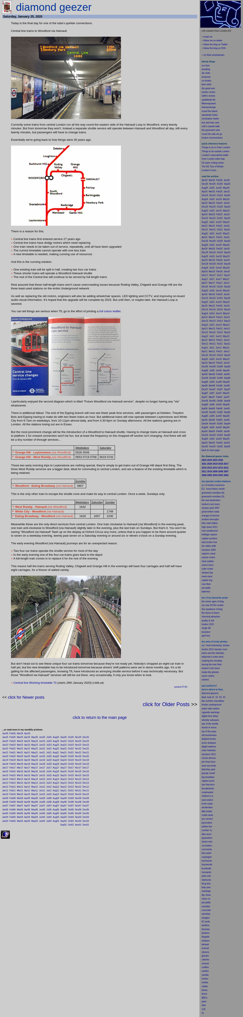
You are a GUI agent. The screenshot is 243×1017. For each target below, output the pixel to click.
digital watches (209, 746)
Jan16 (5, 771)
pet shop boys (208, 762)
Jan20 (5, 756)
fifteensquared (209, 103)
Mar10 (20, 794)
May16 (34, 771)
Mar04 (20, 817)
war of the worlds (210, 724)
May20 (34, 756)
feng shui (206, 883)
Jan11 (5, 790)
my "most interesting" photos (216, 645)
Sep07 (63, 805)
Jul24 (49, 741)
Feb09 (12, 798)
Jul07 (49, 805)
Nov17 (78, 767)
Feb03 (12, 821)
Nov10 (78, 794)
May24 (34, 741)
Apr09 (27, 798)
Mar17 (20, 767)
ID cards (206, 921)
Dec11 (85, 790)
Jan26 (5, 733)
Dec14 (85, 779)
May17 (34, 767)
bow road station (210, 523)
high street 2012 (209, 527)
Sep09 (63, 798)
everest (205, 963)
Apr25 (27, 737)
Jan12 (5, 787)
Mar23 (20, 745)
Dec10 (85, 794)
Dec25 (85, 737)
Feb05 (12, 813)
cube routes (207, 569)
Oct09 (71, 798)
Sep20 (63, 756)
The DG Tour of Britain (212, 166)
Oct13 (71, 783)
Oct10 (71, 794)
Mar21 (20, 752)
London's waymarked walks (215, 155)
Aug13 (56, 783)
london (205, 704)
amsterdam (207, 807)
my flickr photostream (213, 55)
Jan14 (5, 779)
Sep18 (63, 764)
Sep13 (63, 783)
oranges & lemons (210, 515)
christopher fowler (210, 118)
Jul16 (49, 771)
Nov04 (78, 817)
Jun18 (42, 764)
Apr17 (27, 767)
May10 (34, 794)
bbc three (206, 895)
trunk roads (207, 803)
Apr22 (27, 748)
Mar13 (20, 783)
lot (203, 1005)
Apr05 (27, 813)
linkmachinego (209, 107)
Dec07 (85, 805)
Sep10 (63, 794)
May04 (34, 817)
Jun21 (42, 752)
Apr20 (27, 756)
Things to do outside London (215, 151)
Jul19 (49, 760)
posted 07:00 (180, 687)
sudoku (205, 971)
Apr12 (27, 787)
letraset (205, 944)
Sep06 (63, 809)
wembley (206, 914)
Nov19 (78, 760)
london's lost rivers (211, 504)
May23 (34, 745)
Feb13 (12, 783)
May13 (34, 783)
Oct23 (71, 745)
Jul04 (49, 817)
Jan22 (5, 748)
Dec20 (85, 756)
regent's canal (208, 553)
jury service (207, 819)
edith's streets (208, 96)
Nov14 (78, 779)
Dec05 (85, 813)
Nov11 (78, 790)
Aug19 (56, 760)
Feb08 (12, 802)
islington (206, 918)
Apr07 (27, 805)
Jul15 (49, 775)
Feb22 (12, 748)
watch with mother (210, 708)
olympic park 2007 (210, 508)
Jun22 (42, 748)
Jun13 (42, 783)
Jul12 (49, 787)
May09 (34, 798)
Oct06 (71, 809)
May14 (34, 779)
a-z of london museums (213, 485)
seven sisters (208, 676)
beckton (205, 933)
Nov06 (78, 809)
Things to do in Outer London (216, 147)
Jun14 (42, 779)
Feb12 (12, 787)
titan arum (206, 834)
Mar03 (20, 821)
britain (209, 811)
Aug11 (56, 790)
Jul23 (49, 745)
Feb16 (12, 771)
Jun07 (42, 805)
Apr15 (27, 775)
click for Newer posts (26, 697)
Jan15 (5, 775)
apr (203, 636)
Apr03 (27, 821)
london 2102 (208, 624)
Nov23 (78, 745)
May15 (34, 775)
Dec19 (85, 760)
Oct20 (71, 756)
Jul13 (49, 783)
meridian (218, 661)
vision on (206, 899)
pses (207, 940)
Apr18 (27, 764)
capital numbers (209, 538)
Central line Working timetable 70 (35, 682)
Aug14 (56, 779)
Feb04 (12, 817)
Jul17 (49, 767)
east (204, 800)
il (205, 636)
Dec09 (85, 798)
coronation (207, 845)
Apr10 (27, 794)
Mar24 (20, 741)
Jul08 (49, 802)
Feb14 (12, 779)
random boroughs (210, 519)
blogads (205, 937)
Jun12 (42, 787)
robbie (205, 986)
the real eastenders (211, 500)
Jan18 (5, 764)
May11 (34, 790)
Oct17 (71, 767)
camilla (205, 975)
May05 (34, 813)
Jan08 (5, 802)
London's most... (210, 170)
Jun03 (42, 821)
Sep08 (63, 802)
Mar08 (20, 802)
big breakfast (208, 777)
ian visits (206, 73)
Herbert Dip (207, 573)
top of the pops (209, 731)
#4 (224, 697)
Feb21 (12, 752)
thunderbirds (208, 788)
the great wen (208, 88)
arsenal (205, 948)
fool (208, 636)
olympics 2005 (209, 550)
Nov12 (78, 787)
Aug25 (56, 737)
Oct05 (71, 813)
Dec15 (85, 775)
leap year (206, 887)
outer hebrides (209, 750)
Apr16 (27, 771)
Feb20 (12, 756)
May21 (34, 752)
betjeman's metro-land (212, 657)
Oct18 (71, 764)
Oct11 (71, 790)
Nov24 (78, 741)
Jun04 (42, 817)
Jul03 (49, 821)
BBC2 (204, 998)
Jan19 (5, 760)
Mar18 (20, 764)
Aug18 (56, 764)
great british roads (210, 511)
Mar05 (20, 813)
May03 (34, 821)
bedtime (206, 925)
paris (204, 1001)
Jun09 (42, 798)
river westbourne (210, 531)
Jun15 (42, 775)
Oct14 (71, 779)
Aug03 (56, 821)
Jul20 (49, 756)
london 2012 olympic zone (214, 649)
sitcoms (205, 952)
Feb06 (12, 809)
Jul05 (49, 813)
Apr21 (27, 752)
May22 (34, 748)
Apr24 (27, 741)
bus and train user (210, 122)
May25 (34, 737)
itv (203, 1013)
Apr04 (27, 817)
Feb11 (12, 790)
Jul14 (49, 779)
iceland (205, 679)
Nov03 (78, 821)
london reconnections (212, 138)
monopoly (206, 872)
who (210, 841)
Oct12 (71, 787)
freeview (206, 929)
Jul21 (49, 752)
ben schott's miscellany (213, 701)
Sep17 (63, 767)
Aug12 (56, 787)
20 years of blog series (213, 163)
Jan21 (5, 752)
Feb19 (12, 760)
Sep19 (63, 760)
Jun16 (42, 771)
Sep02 (63, 825)
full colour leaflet (110, 311)
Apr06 (27, 809)
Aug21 (56, 752)
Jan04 (5, 817)
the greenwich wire (211, 130)
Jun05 (42, 813)
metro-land (207, 576)
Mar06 (20, 809)
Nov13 (78, 783)
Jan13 (5, 783)
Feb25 (12, 737)
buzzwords (207, 864)
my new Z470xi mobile (212, 605)
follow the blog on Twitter (215, 44)
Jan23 (5, 745)
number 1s (207, 830)
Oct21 (71, 752)
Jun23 (42, 745)
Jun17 (42, 767)
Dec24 (85, 741)
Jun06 (42, 809)
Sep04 (63, 817)
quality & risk (208, 620)
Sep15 (63, 775)
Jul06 (49, 809)
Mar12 (20, 787)
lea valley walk (209, 546)
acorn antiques (209, 743)
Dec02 (85, 825)
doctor (205, 841)
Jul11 (49, 790)
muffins (205, 967)
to (205, 1005)
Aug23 (56, 745)
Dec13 (85, 783)
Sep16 (63, 771)
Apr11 (27, 790)
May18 (34, 764)
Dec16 (85, 771)
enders (209, 800)
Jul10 (49, 794)
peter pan (206, 876)
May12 (34, 787)
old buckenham (209, 735)
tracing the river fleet (212, 664)
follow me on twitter (212, 40)
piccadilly (206, 588)
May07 (34, 805)
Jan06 (5, 809)
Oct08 (71, 802)
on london (206, 80)
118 (203, 1009)
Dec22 (85, 748)
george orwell (208, 773)
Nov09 (78, 798)
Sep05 (63, 813)
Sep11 (63, 790)
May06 (34, 809)
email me (207, 37)
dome (204, 994)
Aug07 (56, 805)
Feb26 (12, 733)
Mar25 (20, 737)
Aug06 (56, 809)
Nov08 (78, 802)
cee (203, 982)
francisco (210, 784)
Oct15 (71, 775)
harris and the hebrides (213, 653)
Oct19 (71, 760)
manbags (206, 891)
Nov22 (78, 748)
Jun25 (42, 737)
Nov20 (78, 756)
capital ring (207, 580)
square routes (208, 557)
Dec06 (85, 809)
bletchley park (208, 769)
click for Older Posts (166, 704)
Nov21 (78, 752)
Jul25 (49, 737)
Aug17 (56, 767)
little (204, 811)
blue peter (206, 853)
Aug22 (56, 748)
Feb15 (12, 775)
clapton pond (208, 781)
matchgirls (207, 857)
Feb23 (12, 745)
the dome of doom (210, 613)
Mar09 (20, 798)
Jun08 (42, 802)
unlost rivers (208, 565)
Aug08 (56, 802)
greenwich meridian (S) (213, 496)
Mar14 (20, 779)
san (203, 784)
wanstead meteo (210, 115)
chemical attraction (211, 616)
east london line (209, 542)
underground (215, 704)
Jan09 (5, 798)
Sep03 (63, 821)
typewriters (207, 838)
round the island (209, 111)
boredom (206, 632)
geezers (215, 693)
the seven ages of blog (213, 601)
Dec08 (85, 802)
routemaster (207, 792)
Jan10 (5, 794)
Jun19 (42, 760)
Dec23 (85, 745)
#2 (217, 697)
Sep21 (63, 752)
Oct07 (71, 805)
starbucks (206, 880)
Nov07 (78, 805)
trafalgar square (209, 534)
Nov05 (78, 813)
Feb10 (12, 794)
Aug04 (56, 817)
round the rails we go (212, 134)
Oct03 (71, 821)
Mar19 (20, 760)
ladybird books (209, 739)
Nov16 (78, 771)
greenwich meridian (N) (213, 493)
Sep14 (63, 779)
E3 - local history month (213, 489)
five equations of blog (212, 609)
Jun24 (42, 741)
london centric (208, 92)
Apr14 (27, 779)
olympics (206, 754)
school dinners (209, 758)
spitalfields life (208, 100)
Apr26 (27, 733)
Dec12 (85, 787)
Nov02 (78, 825)
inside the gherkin (210, 672)
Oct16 (71, 771)
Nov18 (78, 764)
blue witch (206, 84)
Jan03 (5, 821)
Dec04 (85, 817)
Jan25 (5, 737)
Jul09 (49, 798)
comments (207, 849)
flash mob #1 (208, 697)
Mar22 (20, 748)
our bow (206, 65)
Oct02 (71, 825)
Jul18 (49, 764)
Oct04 (71, 817)
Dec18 (85, 764)
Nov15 (78, 775)
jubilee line (207, 826)
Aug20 (56, 756)
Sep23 (63, 745)
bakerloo (206, 591)
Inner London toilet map (213, 159)
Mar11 (20, 790)
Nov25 (78, 737)
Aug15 (56, 775)
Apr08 (27, 802)
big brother (207, 823)
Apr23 (27, 745)
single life (206, 628)
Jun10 (42, 794)
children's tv (207, 796)
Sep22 (63, 748)
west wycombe (209, 766)
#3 (220, 697)
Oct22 (71, 748)
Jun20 (42, 756)
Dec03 (85, 821)
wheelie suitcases (210, 720)
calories (205, 959)
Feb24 (12, 741)
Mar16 (20, 771)
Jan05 (5, 813)
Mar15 (20, 775)
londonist (206, 77)
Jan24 (5, 741)
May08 (34, 802)
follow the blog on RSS (214, 48)
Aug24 (56, 741)
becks (204, 990)
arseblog (206, 69)
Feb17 (12, 767)
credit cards (207, 815)
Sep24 (63, 741)
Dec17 (85, 767)
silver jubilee (208, 561)
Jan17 (5, 767)
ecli (203, 940)
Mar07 (20, 805)
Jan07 (5, 805)
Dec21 (85, 752)
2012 (213, 754)
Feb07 (12, 805)
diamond (206, 693)
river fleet (206, 584)
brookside (206, 868)
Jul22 (49, 748)
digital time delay (210, 716)
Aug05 (56, 813)
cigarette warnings (210, 712)
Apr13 (27, 783)
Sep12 (63, 787)
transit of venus (209, 727)
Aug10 (56, 794)
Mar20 (20, 756)
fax (206, 982)
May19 (34, 760)
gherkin (205, 956)
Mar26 (20, 733)
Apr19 (27, 760)
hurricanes (207, 861)
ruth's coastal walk (210, 126)
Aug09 (56, 798)
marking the (207, 661)
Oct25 (71, 737)
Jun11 (42, 790)
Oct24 (71, 741)
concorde (206, 910)
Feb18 (12, 764)
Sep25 (63, 737)
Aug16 (56, 771)
